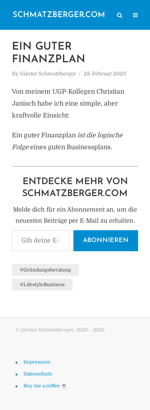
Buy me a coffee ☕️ (45, 386)
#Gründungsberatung (45, 270)
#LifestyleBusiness (42, 284)
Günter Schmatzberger (48, 74)
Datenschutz (37, 374)
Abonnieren (106, 240)
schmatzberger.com (59, 15)
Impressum (36, 362)
